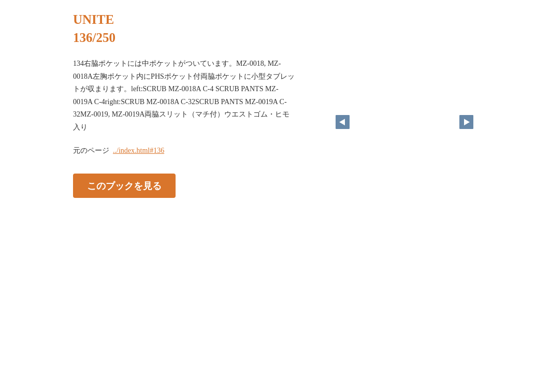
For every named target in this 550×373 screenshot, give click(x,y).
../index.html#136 (138, 150)
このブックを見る (124, 186)
